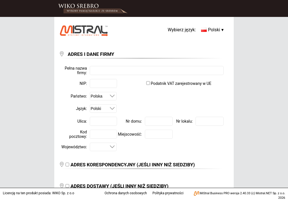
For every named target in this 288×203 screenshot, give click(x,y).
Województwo (73, 147)
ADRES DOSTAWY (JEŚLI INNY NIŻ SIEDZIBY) (119, 186)
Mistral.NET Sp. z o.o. (270, 193)
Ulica (81, 121)
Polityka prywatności (167, 193)
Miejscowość (129, 134)
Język (81, 108)
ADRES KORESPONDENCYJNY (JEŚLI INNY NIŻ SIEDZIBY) (133, 164)
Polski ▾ (212, 29)
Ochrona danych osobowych (126, 193)
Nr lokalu (184, 121)
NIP (83, 83)
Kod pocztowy (78, 134)
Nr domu (133, 121)
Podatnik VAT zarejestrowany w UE (179, 83)
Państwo (78, 96)
